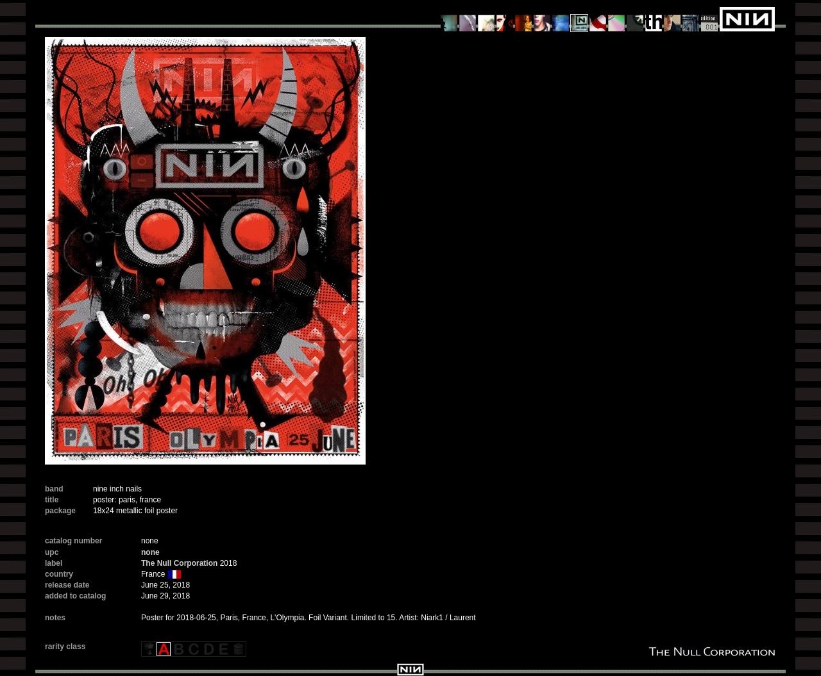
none (150, 552)
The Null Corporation (179, 563)
